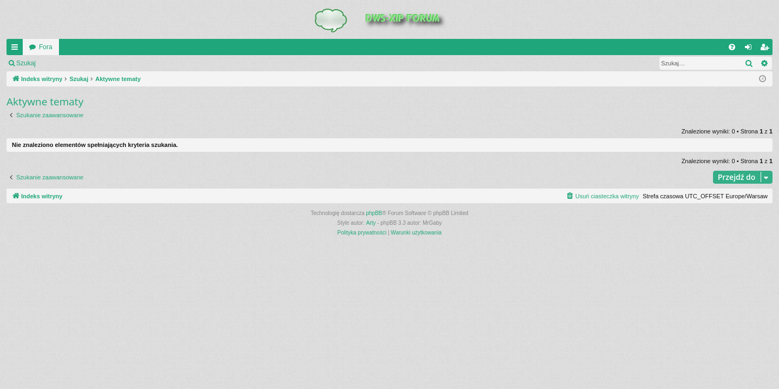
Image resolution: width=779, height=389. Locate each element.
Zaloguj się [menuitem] (750, 49)
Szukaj (26, 63)
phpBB (374, 213)
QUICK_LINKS (17, 49)
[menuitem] (732, 47)
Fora (45, 47)
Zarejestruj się (118, 63)
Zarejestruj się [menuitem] (767, 49)
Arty (371, 223)
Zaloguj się (67, 63)
